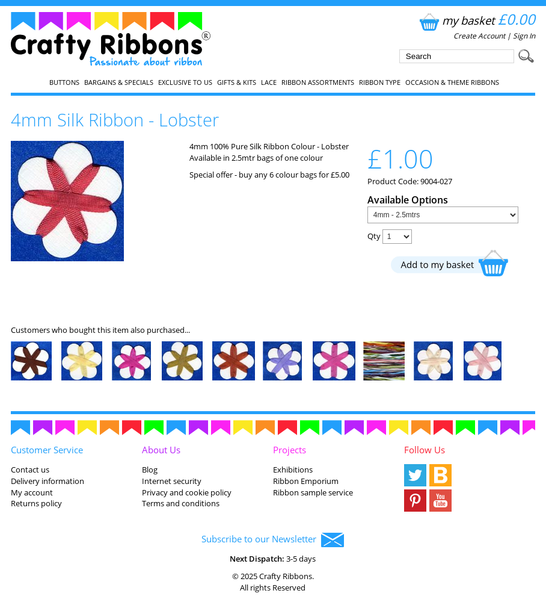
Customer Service (47, 450)
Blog (150, 469)
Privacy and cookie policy (187, 492)
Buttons (64, 82)
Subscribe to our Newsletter (272, 540)
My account (32, 492)
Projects (289, 450)
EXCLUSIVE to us (185, 82)
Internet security (171, 481)
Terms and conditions (180, 503)
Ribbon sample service (313, 492)
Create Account (479, 36)
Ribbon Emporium (306, 481)
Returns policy (36, 503)
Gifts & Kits (236, 82)
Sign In (524, 36)
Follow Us (424, 450)
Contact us (30, 469)
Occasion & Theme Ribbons (452, 82)
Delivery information (47, 481)
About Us (161, 450)
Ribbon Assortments (317, 82)
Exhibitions (293, 469)
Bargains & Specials (118, 82)
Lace (269, 82)
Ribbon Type (379, 82)
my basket (476, 20)
